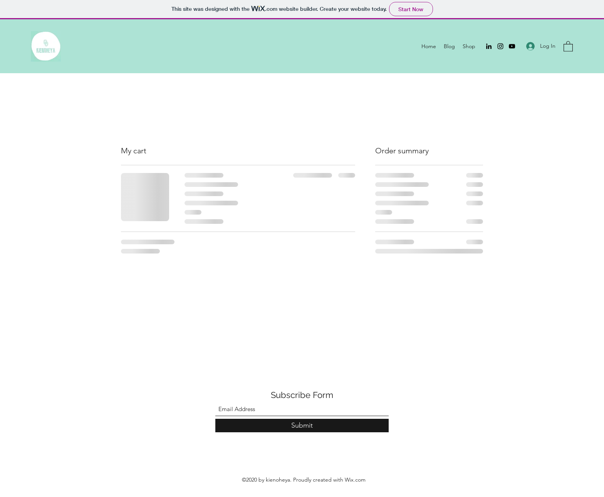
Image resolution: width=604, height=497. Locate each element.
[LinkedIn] (489, 46)
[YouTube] (512, 46)
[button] (568, 46)
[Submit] (302, 425)
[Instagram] (500, 46)
